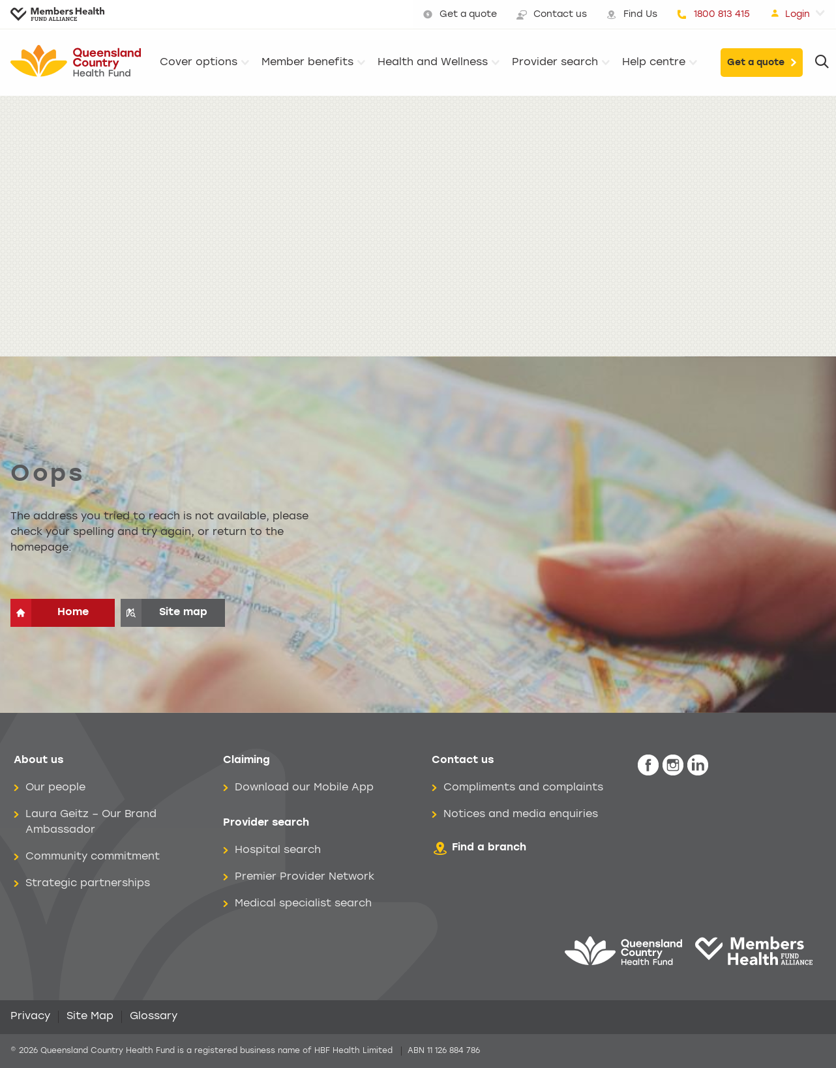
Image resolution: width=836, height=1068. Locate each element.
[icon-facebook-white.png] (648, 765)
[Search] (822, 62)
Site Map (90, 1016)
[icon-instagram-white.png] (673, 765)
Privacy (30, 1016)
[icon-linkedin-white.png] (697, 765)
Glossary (153, 1016)
